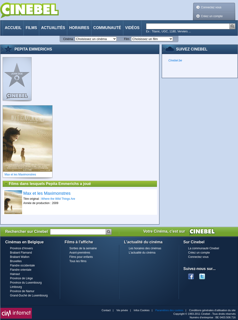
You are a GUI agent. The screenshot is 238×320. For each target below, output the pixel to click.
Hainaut (15, 274)
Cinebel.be (175, 60)
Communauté (107, 28)
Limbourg (16, 287)
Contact (106, 310)
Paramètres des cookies (169, 310)
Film (126, 39)
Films (31, 28)
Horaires (79, 28)
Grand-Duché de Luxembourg (29, 295)
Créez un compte (212, 16)
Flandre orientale (20, 269)
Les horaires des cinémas (145, 248)
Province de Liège (21, 278)
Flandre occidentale (22, 265)
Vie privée (122, 310)
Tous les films (77, 261)
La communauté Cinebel (203, 248)
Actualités (53, 28)
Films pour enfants (81, 257)
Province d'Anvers (21, 248)
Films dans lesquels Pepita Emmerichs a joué (48, 184)
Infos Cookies (142, 310)
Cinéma (68, 39)
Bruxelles (16, 261)
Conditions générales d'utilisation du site (212, 310)
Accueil (13, 28)
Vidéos (132, 28)
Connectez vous (211, 7)
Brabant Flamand (21, 252)
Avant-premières (79, 252)
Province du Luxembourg (26, 282)
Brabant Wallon (19, 257)
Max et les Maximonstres (47, 193)
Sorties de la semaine (83, 248)
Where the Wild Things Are (58, 198)
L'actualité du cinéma (142, 252)
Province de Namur (22, 291)
